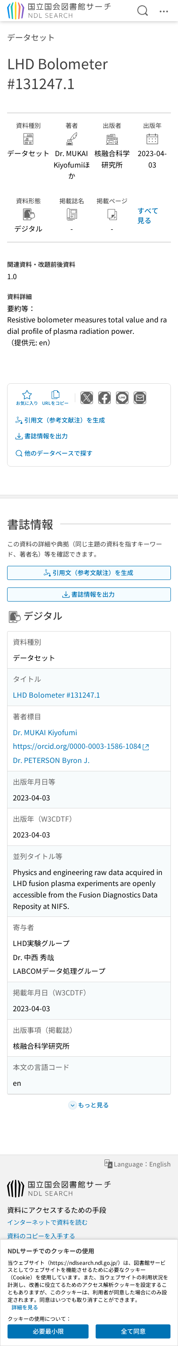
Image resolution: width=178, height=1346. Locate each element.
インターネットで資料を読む (47, 1222)
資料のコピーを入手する (41, 1235)
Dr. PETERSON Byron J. (51, 760)
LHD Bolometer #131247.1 (56, 694)
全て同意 (133, 1331)
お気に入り (27, 397)
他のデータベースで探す (54, 453)
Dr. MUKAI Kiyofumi (45, 732)
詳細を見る (25, 1307)
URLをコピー (55, 397)
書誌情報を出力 (41, 436)
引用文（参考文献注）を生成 (60, 420)
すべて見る (148, 215)
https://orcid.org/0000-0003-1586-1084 (81, 746)
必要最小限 (48, 1331)
